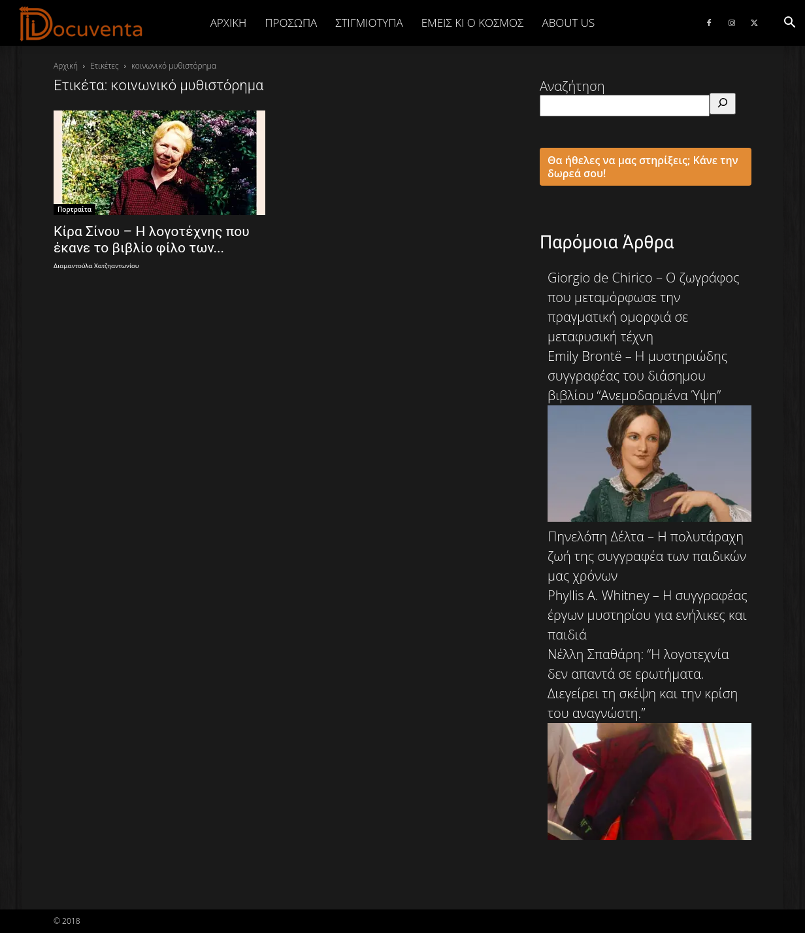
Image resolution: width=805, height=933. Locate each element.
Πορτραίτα (74, 209)
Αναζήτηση (572, 86)
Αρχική (228, 22)
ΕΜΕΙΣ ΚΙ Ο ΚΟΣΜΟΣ (472, 22)
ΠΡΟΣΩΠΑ (291, 22)
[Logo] (81, 23)
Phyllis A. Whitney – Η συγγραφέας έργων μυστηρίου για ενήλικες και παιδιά (648, 614)
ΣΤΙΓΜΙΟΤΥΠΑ (368, 22)
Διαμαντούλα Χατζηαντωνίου (96, 266)
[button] (789, 22)
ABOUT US (568, 22)
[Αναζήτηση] (723, 103)
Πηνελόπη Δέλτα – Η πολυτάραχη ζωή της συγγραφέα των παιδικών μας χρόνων (647, 556)
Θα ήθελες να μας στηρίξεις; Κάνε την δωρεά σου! (643, 166)
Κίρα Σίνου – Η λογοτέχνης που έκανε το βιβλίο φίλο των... (152, 240)
